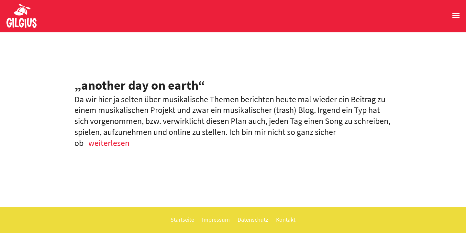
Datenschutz (253, 219)
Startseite (182, 219)
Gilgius (18, 27)
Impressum (216, 219)
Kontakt (285, 219)
